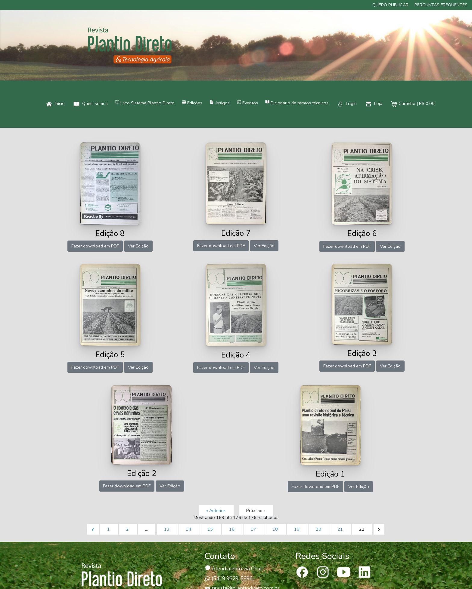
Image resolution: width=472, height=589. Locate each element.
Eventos (247, 103)
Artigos (219, 103)
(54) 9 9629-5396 (229, 578)
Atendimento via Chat (233, 568)
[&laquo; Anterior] (93, 529)
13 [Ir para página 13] (167, 529)
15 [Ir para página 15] (210, 529)
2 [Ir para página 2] (128, 529)
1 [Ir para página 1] (109, 529)
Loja (373, 103)
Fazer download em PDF (95, 246)
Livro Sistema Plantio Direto (145, 103)
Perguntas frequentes (441, 5)
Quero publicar (390, 5)
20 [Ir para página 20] (319, 529)
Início (55, 103)
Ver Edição (138, 246)
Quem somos (90, 103)
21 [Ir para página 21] (340, 529)
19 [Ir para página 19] (297, 529)
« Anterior (216, 511)
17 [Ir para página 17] (254, 529)
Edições (192, 103)
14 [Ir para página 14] (189, 529)
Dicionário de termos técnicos (296, 103)
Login (347, 103)
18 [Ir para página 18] (275, 529)
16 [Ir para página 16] (232, 529)
